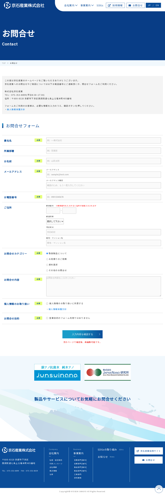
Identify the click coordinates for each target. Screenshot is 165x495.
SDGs (100, 5)
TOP (159, 489)
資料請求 (52, 264)
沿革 (51, 474)
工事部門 (78, 474)
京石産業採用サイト (149, 450)
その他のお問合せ (56, 270)
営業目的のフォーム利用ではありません (68, 317)
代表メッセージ (56, 463)
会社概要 (53, 467)
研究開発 (78, 478)
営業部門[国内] (80, 460)
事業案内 (85, 5)
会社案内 (69, 5)
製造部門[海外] (80, 471)
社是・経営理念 (56, 460)
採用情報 (115, 5)
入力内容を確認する (82, 334)
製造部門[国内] (80, 467)
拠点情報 (53, 471)
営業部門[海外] (80, 463)
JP (149, 5)
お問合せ (136, 5)
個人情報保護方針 (16, 109)
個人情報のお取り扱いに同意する (64, 303)
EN (157, 5)
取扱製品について (56, 253)
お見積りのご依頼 (56, 258)
